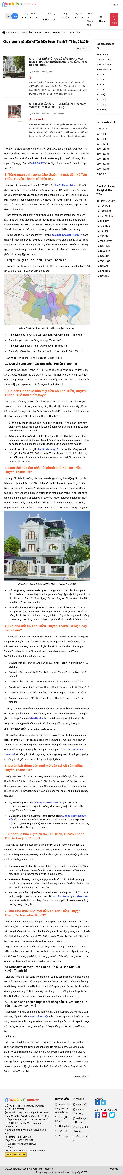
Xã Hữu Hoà (103, 221)
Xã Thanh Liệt (104, 211)
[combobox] (30, 18)
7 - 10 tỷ (101, 94)
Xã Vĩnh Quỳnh (104, 241)
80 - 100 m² (102, 143)
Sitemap (61, 1136)
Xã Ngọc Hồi (103, 256)
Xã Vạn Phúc (103, 261)
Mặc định (82, 48)
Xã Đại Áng (102, 266)
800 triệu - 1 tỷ (104, 69)
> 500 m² (101, 173)
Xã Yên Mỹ (102, 236)
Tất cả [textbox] (64, 17)
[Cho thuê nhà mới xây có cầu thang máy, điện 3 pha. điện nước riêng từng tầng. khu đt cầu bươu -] (14, 67)
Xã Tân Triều (103, 206)
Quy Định (78, 1099)
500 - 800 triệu (104, 64)
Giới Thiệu (80, 1104)
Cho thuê (15, 17)
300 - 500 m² (103, 168)
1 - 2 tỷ (100, 74)
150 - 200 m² (103, 153)
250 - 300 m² (103, 163)
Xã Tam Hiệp (103, 226)
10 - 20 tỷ (101, 99)
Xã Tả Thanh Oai (105, 216)
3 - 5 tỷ (100, 84)
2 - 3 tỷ (100, 79)
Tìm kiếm (114, 19)
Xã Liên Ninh (103, 271)
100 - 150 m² (103, 148)
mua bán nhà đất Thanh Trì (67, 234)
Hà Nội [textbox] (47, 14)
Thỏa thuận (102, 54)
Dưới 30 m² (102, 128)
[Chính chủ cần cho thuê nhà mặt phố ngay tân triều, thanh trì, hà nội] (14, 112)
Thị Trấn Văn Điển (106, 201)
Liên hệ (61, 1131)
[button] (110, 5)
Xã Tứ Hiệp (102, 231)
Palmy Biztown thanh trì (48, 802)
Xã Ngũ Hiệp (103, 246)
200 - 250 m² (103, 158)
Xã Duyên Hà (103, 251)
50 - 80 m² (102, 138)
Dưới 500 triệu (104, 59)
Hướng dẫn (62, 1099)
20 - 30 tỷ (101, 104)
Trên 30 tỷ (102, 109)
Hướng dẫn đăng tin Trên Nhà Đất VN (63, 1108)
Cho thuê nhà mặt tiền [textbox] (30, 17)
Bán (8, 16)
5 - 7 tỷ (100, 89)
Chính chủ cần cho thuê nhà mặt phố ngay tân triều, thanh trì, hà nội (57, 105)
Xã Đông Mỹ (103, 276)
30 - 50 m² (102, 133)
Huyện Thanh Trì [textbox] (49, 19)
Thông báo (62, 1126)
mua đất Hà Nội (39, 1016)
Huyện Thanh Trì (63, 185)
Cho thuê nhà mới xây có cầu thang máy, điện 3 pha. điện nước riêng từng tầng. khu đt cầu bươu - (58, 62)
